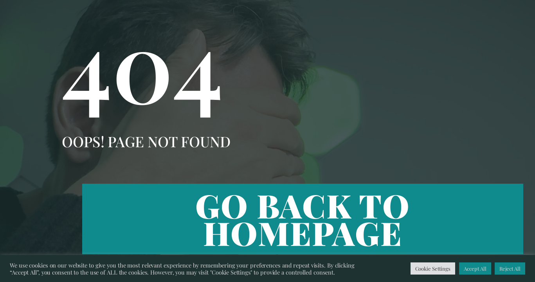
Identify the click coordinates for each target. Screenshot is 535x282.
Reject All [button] (510, 268)
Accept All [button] (475, 268)
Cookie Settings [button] (433, 268)
